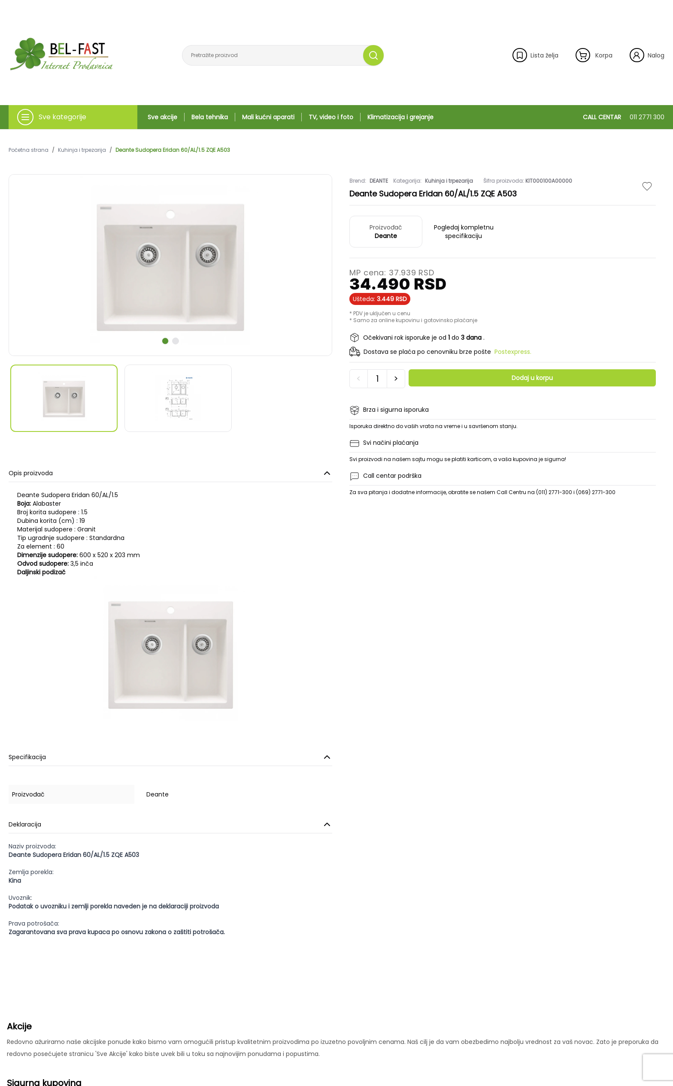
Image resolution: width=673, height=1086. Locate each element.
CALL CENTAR (623, 117)
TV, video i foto (331, 117)
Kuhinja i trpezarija (82, 150)
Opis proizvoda (170, 473)
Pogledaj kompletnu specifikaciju (464, 231)
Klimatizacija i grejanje (400, 117)
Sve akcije (162, 117)
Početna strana (29, 150)
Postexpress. (512, 351)
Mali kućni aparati (268, 117)
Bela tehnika (209, 117)
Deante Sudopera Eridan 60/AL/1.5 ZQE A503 (172, 150)
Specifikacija (170, 757)
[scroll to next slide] (165, 341)
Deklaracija (170, 824)
